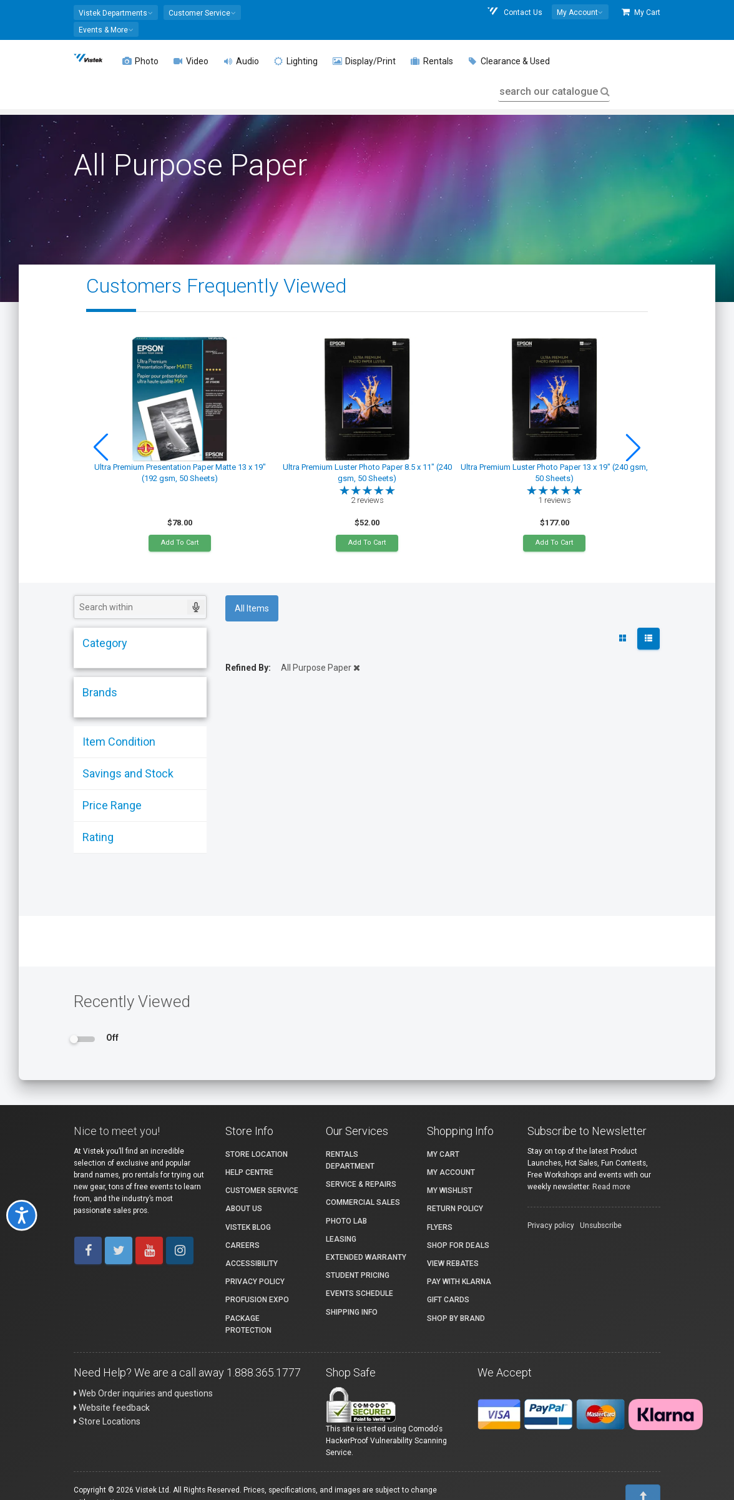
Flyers (440, 1227)
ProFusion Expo (257, 1299)
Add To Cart (179, 542)
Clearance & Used (509, 61)
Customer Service (261, 1190)
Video (191, 61)
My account (451, 1172)
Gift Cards (448, 1299)
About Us (243, 1208)
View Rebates (453, 1263)
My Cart (641, 12)
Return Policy (455, 1208)
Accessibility (251, 1263)
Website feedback (112, 1408)
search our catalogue (553, 91)
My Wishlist (449, 1190)
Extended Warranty (366, 1257)
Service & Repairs (361, 1184)
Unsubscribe (601, 1225)
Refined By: (248, 668)
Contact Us (514, 12)
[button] (116, 12)
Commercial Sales (363, 1202)
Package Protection (248, 1324)
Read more (611, 1186)
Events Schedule (359, 1293)
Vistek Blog (248, 1227)
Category (104, 643)
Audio (241, 61)
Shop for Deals (458, 1245)
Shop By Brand (456, 1318)
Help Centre (249, 1172)
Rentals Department (350, 1160)
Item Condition (118, 741)
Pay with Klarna (459, 1281)
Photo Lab (346, 1221)
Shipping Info (352, 1312)
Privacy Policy (255, 1281)
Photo (140, 61)
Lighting (296, 61)
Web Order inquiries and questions (143, 1393)
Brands (99, 692)
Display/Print (364, 61)
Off (112, 1038)
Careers (242, 1245)
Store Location (256, 1154)
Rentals (432, 61)
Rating (98, 837)
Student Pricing (357, 1275)
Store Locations (107, 1421)
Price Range (112, 805)
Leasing (341, 1239)
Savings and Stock (128, 773)
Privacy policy (550, 1225)
